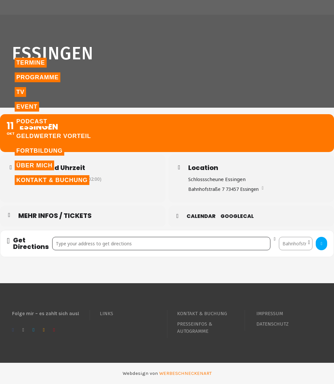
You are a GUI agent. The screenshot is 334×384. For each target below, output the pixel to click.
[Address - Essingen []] (161, 243)
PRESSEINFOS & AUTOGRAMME (194, 327)
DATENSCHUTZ (272, 324)
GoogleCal (237, 216)
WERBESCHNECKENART (185, 373)
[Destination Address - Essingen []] (296, 243)
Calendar (201, 216)
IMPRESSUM (269, 313)
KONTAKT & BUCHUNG (202, 313)
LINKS (106, 313)
